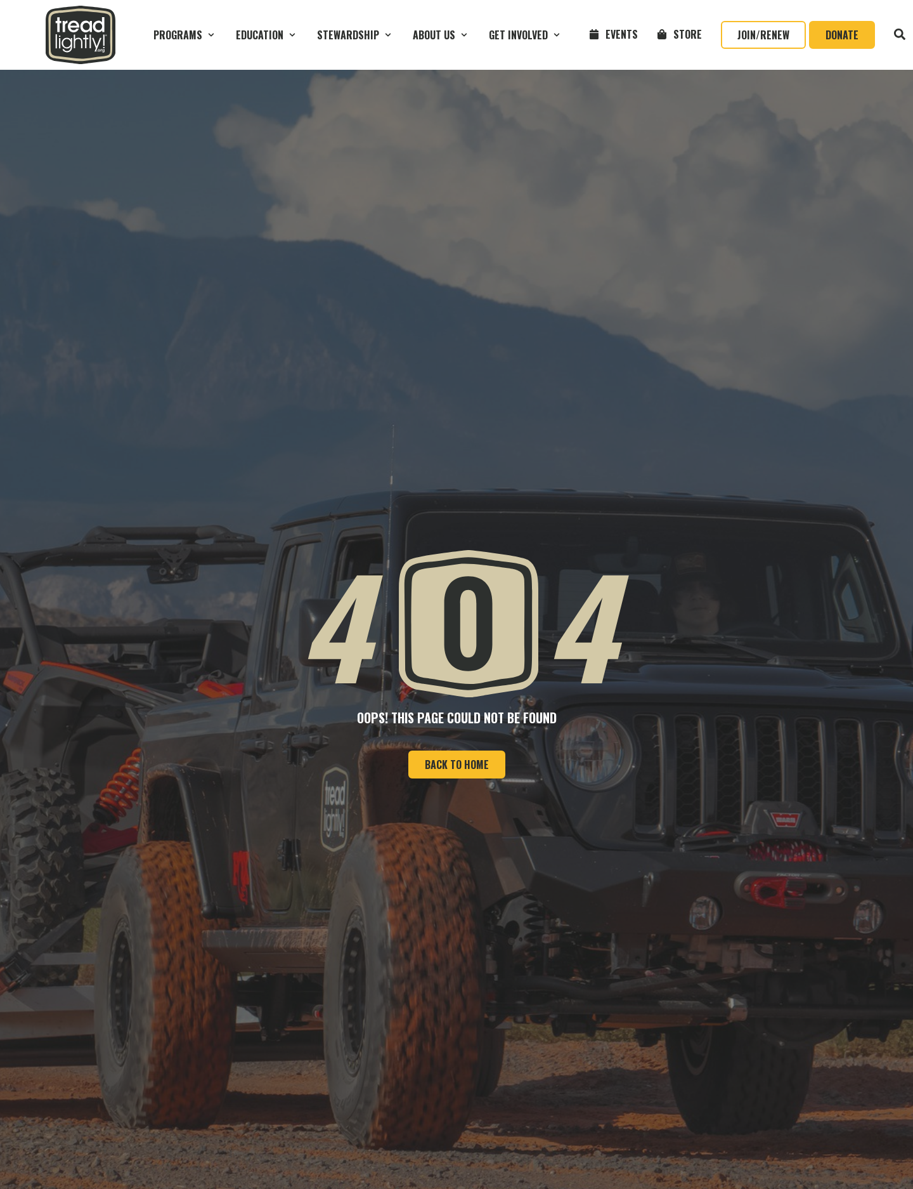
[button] (185, 35)
